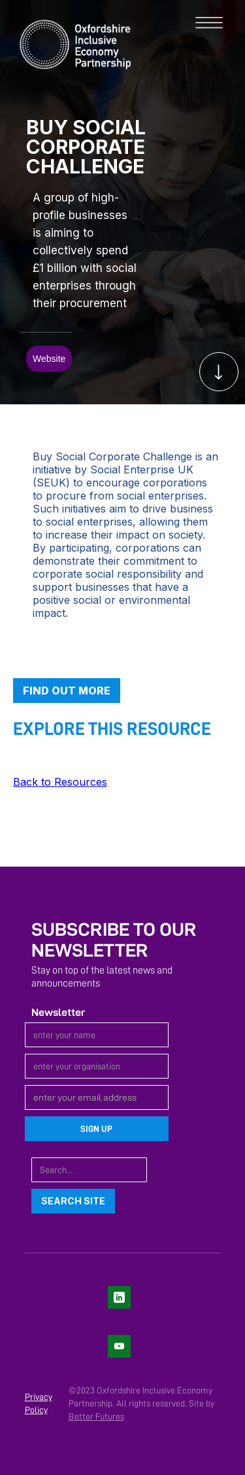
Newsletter (58, 1012)
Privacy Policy (38, 1403)
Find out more (66, 690)
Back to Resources (60, 781)
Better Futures (96, 1416)
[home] (65, 43)
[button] (215, 23)
